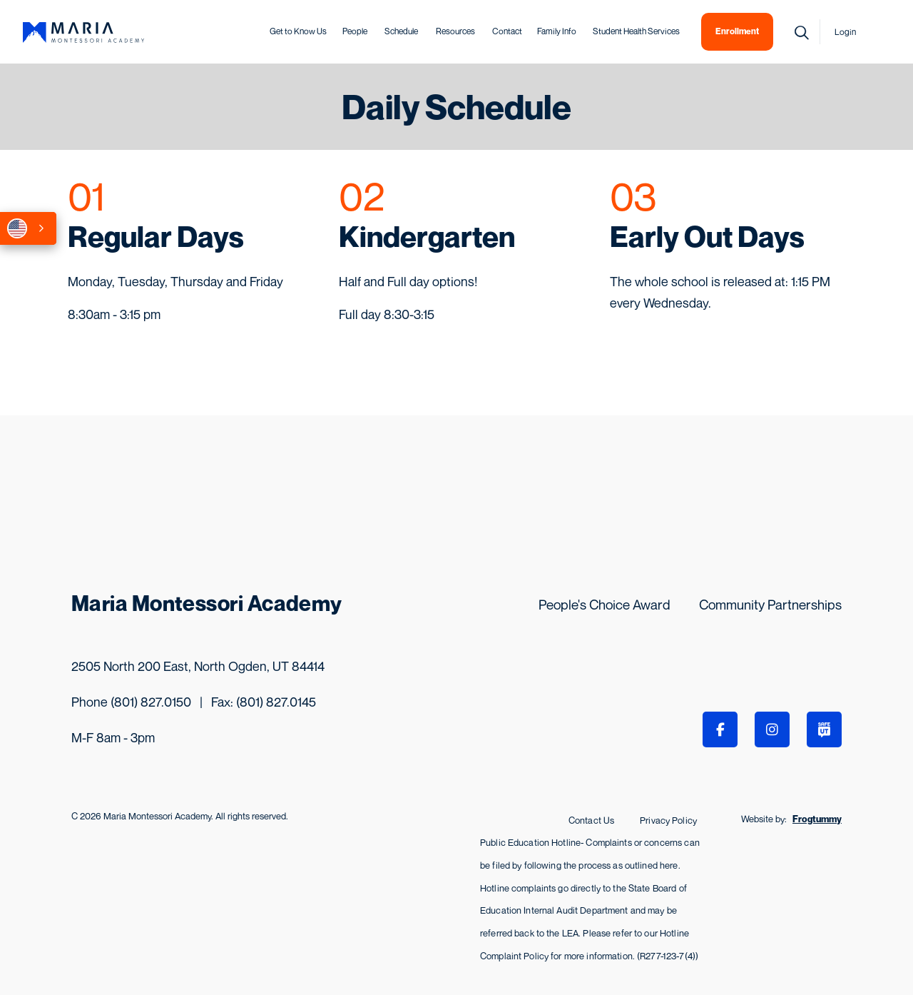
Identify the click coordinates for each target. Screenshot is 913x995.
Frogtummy (817, 818)
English (17, 228)
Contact (507, 31)
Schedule (401, 31)
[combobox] (28, 228)
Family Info (556, 31)
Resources (455, 31)
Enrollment (737, 31)
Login (845, 31)
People (354, 31)
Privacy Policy (668, 820)
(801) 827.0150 (151, 701)
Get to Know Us (298, 31)
